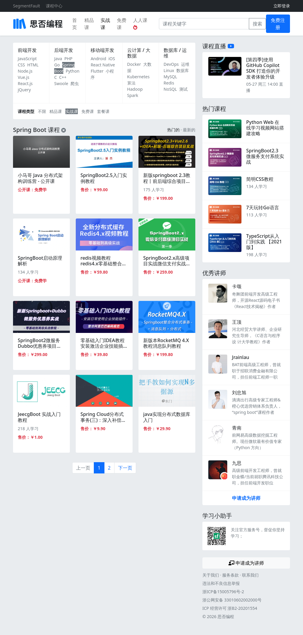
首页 (74, 24)
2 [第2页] (109, 468)
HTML (32, 65)
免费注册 (278, 24)
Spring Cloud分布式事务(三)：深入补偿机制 (103, 420)
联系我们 (250, 575)
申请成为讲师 (246, 498)
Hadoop (135, 89)
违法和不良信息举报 (221, 583)
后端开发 (63, 50)
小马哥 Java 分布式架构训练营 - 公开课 (40, 178)
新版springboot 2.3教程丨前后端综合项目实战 (167, 181)
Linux (169, 70)
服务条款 (230, 575)
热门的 (173, 130)
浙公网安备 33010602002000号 (232, 600)
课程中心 (54, 6)
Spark (132, 95)
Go (57, 65)
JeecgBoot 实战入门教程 (39, 417)
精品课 (89, 24)
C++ (63, 77)
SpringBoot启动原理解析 (40, 261)
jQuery (24, 89)
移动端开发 (102, 50)
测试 (183, 89)
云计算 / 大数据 (138, 53)
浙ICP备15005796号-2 (223, 591)
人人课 (140, 23)
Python (72, 71)
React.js (25, 83)
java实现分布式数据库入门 (166, 417)
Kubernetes (138, 76)
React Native (103, 65)
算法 (131, 83)
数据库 (182, 70)
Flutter (97, 71)
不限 (42, 111)
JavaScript (27, 58)
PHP (68, 58)
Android (98, 58)
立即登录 (281, 6)
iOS (111, 58)
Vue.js (23, 77)
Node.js (25, 71)
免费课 (121, 24)
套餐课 (103, 111)
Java (58, 58)
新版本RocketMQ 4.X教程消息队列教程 (166, 343)
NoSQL (170, 89)
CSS (21, 65)
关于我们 (210, 575)
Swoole (61, 83)
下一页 (125, 468)
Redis (169, 83)
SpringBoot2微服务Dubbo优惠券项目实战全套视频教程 (39, 346)
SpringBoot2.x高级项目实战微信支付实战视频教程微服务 (167, 263)
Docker (134, 64)
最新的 (189, 130)
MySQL (170, 76)
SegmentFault (26, 6)
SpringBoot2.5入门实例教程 (103, 178)
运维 (185, 64)
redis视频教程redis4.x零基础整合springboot (101, 263)
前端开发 (27, 50)
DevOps (171, 64)
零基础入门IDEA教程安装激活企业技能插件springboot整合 (104, 346)
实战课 (105, 24)
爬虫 (74, 83)
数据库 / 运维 (175, 53)
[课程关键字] (204, 23)
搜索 (257, 23)
